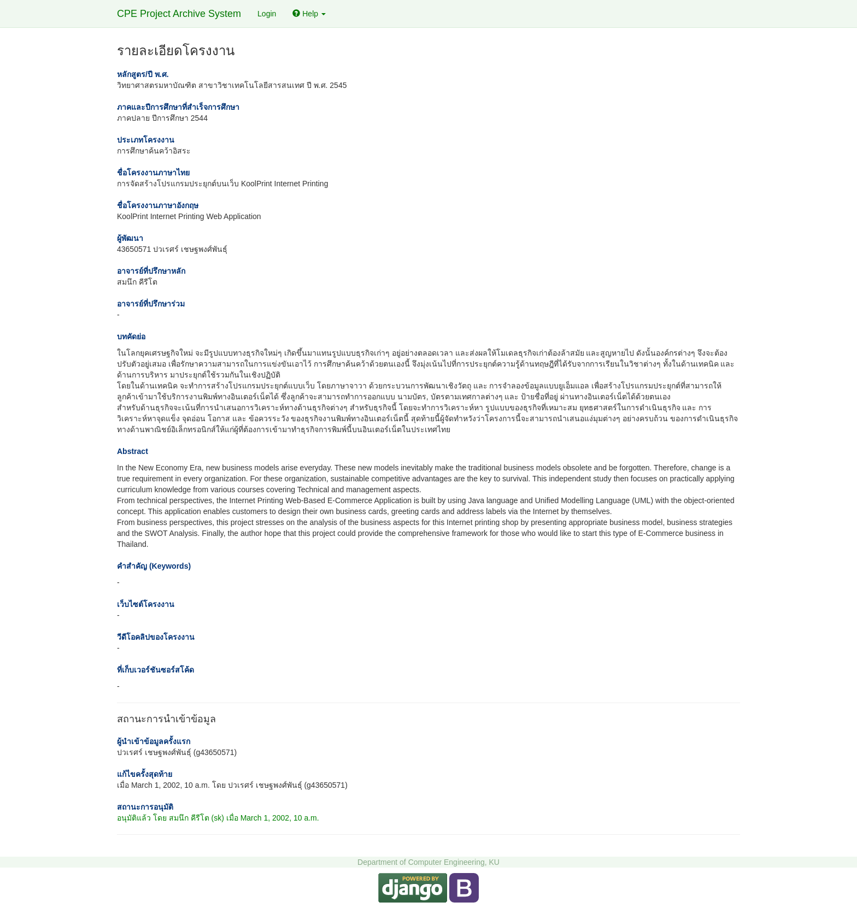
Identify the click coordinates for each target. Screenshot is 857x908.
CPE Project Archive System (179, 13)
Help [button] (309, 13)
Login (266, 13)
